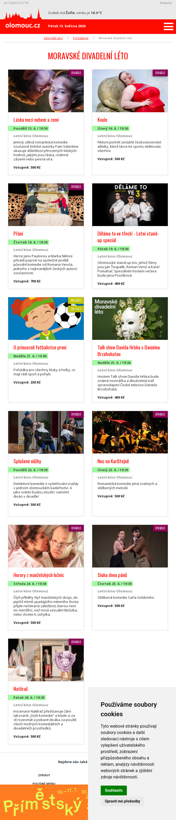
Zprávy (44, 775)
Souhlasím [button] (114, 790)
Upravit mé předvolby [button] (122, 801)
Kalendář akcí (53, 38)
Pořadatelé (81, 38)
